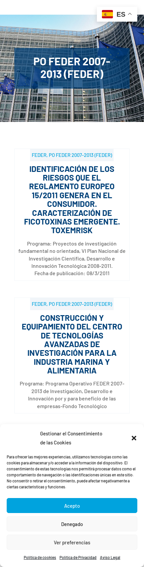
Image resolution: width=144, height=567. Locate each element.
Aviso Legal (110, 557)
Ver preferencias (72, 542)
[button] (134, 438)
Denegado (72, 524)
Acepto (72, 506)
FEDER (39, 155)
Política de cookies (40, 557)
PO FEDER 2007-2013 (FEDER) (80, 155)
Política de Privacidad (78, 557)
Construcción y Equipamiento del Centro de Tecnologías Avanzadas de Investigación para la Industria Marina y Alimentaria (72, 344)
